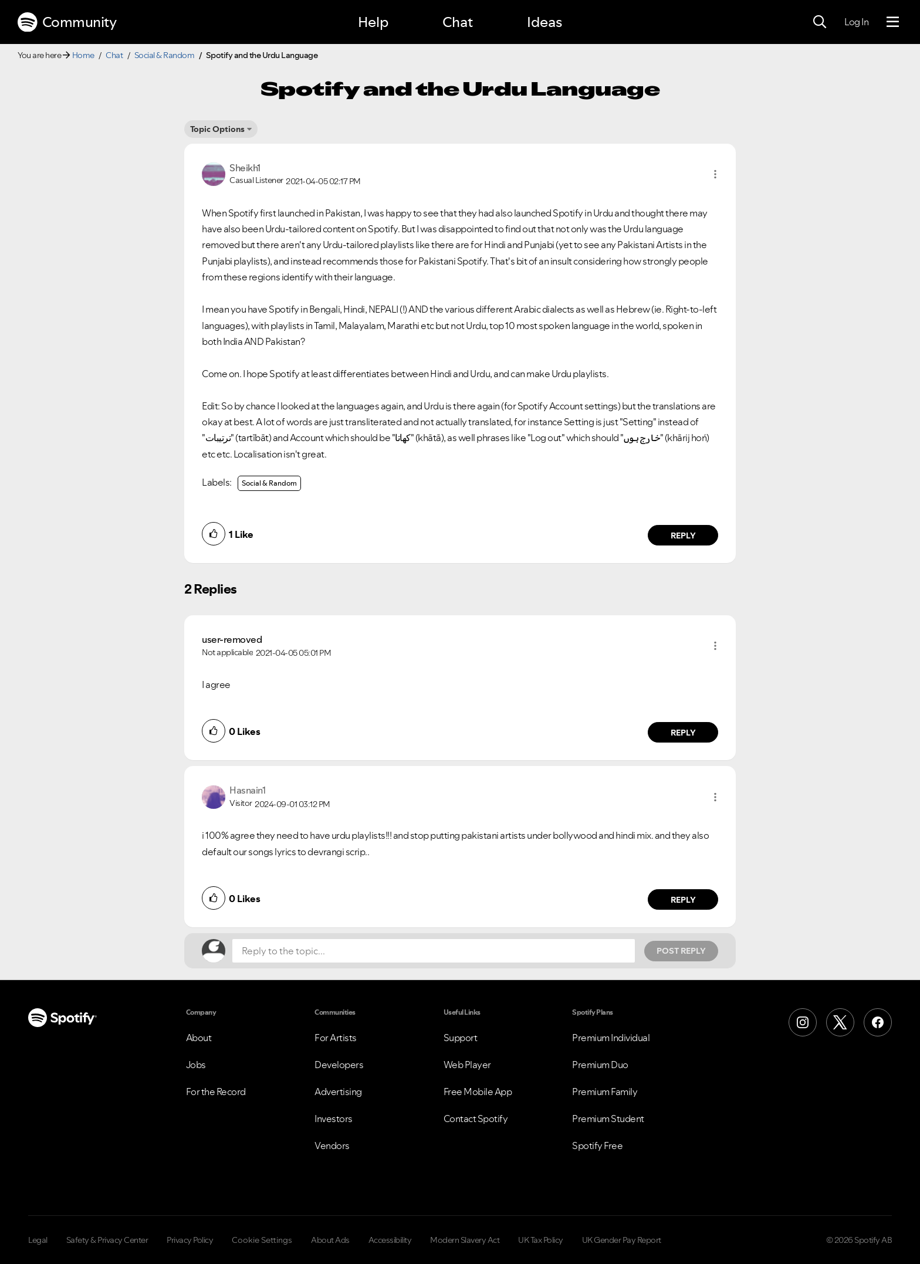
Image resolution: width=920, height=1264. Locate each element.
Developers (338, 1064)
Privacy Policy (190, 1240)
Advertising (338, 1091)
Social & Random (164, 55)
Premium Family (604, 1091)
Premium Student (608, 1118)
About (199, 1037)
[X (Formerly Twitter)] (840, 1022)
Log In (856, 21)
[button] (715, 174)
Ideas (544, 22)
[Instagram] (803, 1022)
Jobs (196, 1064)
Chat (457, 22)
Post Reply (681, 951)
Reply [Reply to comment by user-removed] (683, 732)
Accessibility (390, 1240)
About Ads (330, 1240)
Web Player (467, 1064)
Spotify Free (597, 1145)
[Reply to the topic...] (433, 951)
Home (83, 55)
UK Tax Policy (540, 1240)
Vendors (332, 1145)
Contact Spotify (476, 1118)
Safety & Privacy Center (107, 1240)
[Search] (820, 22)
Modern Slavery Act (464, 1240)
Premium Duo (600, 1064)
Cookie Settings (262, 1240)
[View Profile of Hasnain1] (247, 790)
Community (67, 22)
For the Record (216, 1091)
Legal (38, 1240)
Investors (333, 1118)
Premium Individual (611, 1037)
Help (373, 22)
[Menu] (892, 22)
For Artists (335, 1037)
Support (461, 1037)
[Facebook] (878, 1022)
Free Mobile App (478, 1091)
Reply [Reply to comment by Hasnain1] (683, 900)
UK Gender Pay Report (621, 1240)
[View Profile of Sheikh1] (245, 167)
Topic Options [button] (217, 129)
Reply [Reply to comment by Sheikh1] (683, 535)
